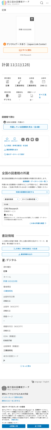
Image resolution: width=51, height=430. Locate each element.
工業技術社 (8, 290)
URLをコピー (14, 139)
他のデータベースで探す (14, 154)
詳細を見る (14, 420)
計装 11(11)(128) (10, 281)
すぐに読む (25, 50)
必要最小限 (14, 426)
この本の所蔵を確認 (38, 223)
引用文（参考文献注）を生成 (16, 145)
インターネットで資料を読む (12, 397)
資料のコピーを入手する (11, 401)
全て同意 (38, 426)
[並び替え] (11, 199)
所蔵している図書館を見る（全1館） (25, 126)
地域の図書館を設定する (32, 192)
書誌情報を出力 (11, 149)
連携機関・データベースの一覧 (35, 181)
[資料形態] (29, 199)
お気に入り (7, 139)
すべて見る (42, 96)
